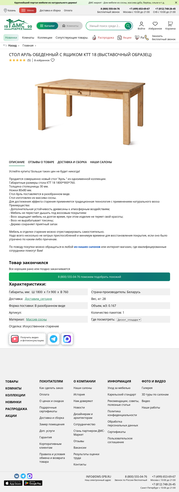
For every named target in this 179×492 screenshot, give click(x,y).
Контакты (80, 464)
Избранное (155, 25)
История (79, 394)
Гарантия (45, 437)
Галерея (147, 388)
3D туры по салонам (155, 394)
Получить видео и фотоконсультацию (27, 339)
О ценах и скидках (51, 401)
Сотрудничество (84, 424)
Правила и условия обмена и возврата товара (52, 458)
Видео (146, 401)
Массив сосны (36, 319)
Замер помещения (51, 424)
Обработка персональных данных (123, 423)
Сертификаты (117, 432)
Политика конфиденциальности (122, 413)
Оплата (78, 10)
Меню (38, 10)
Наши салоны (83, 388)
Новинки (11, 37)
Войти (141, 25)
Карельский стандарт (122, 394)
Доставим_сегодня (38, 299)
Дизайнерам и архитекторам (83, 416)
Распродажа (103, 37)
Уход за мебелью (119, 388)
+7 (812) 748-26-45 (165, 8)
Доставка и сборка (60, 10)
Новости (79, 407)
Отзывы (79, 441)
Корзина (170, 25)
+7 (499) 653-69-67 (139, 8)
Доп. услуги (47, 431)
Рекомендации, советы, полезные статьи (123, 403)
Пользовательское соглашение (120, 440)
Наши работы (151, 407)
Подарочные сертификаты (48, 409)
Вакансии (80, 447)
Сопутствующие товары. (72, 37)
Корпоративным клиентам (50, 445)
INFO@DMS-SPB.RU (98, 476)
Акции (124, 37)
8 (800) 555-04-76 (110, 8)
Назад (12, 45)
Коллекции (45, 37)
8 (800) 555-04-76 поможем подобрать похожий (89, 277)
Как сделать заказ (51, 388)
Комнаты (70, 25)
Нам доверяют (83, 401)
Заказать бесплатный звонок (160, 37)
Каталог (47, 25)
